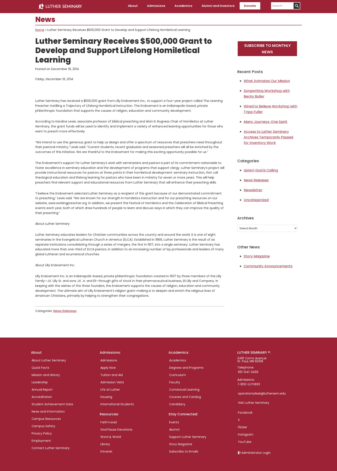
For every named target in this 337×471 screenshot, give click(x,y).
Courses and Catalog (185, 395)
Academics (177, 359)
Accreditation (42, 395)
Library (105, 443)
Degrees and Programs (186, 366)
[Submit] (296, 5)
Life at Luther (110, 388)
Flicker (242, 426)
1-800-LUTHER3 (249, 383)
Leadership (40, 381)
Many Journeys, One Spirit (265, 120)
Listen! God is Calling (261, 169)
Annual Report (42, 388)
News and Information (48, 410)
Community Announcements (268, 265)
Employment (41, 439)
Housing (106, 395)
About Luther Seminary (49, 359)
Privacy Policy (42, 432)
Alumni (174, 428)
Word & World (110, 435)
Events (174, 421)
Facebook (245, 411)
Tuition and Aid (111, 374)
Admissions (108, 359)
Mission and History (46, 374)
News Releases (64, 310)
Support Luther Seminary (187, 435)
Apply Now (108, 366)
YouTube (244, 440)
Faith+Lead (108, 421)
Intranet (106, 450)
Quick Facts (40, 366)
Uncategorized (256, 198)
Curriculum (177, 374)
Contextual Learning (184, 388)
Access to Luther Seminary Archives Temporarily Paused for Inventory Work (268, 136)
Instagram (245, 433)
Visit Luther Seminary (253, 401)
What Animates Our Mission (267, 79)
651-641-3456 (248, 371)
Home (39, 29)
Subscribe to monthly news (267, 47)
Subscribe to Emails (183, 450)
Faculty (174, 381)
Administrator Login (256, 451)
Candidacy (177, 403)
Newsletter (253, 189)
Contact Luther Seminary (51, 447)
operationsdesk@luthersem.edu (262, 392)
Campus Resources (46, 417)
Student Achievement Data (52, 403)
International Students (117, 403)
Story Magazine (257, 255)
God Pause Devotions (116, 428)
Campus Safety (43, 425)
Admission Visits (112, 381)
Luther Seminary (60, 6)
